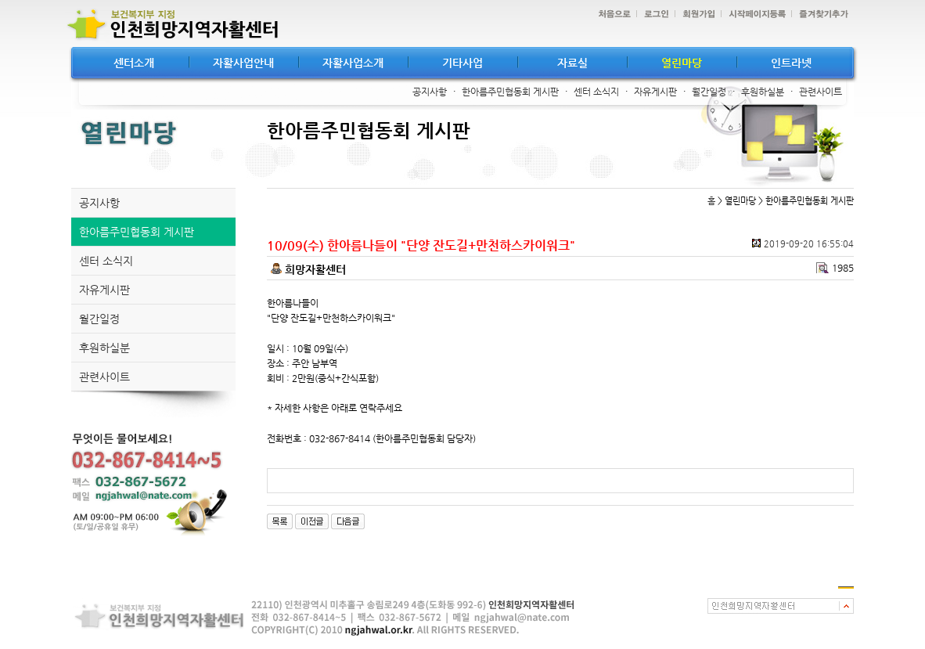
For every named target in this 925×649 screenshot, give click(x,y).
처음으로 (610, 14)
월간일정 (709, 91)
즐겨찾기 (819, 14)
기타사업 (462, 62)
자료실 (572, 62)
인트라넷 (791, 62)
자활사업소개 (352, 62)
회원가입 (695, 14)
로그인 (652, 14)
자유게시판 (655, 91)
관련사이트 (820, 91)
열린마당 (681, 62)
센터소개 (133, 62)
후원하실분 (762, 91)
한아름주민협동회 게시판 (510, 91)
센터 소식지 (596, 91)
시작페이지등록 (753, 14)
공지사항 (429, 91)
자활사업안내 (243, 62)
